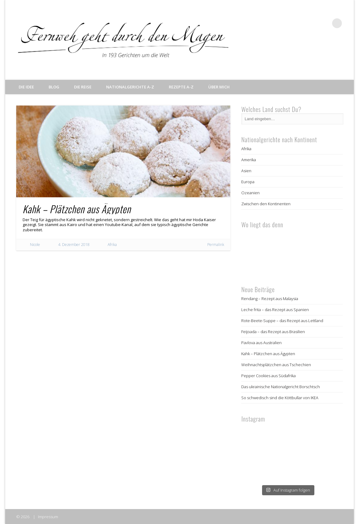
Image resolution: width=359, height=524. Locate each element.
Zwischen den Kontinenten (266, 203)
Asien (246, 170)
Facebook (299, 23)
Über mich (219, 87)
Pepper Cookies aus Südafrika (268, 375)
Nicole (35, 244)
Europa (247, 181)
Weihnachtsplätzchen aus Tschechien (276, 364)
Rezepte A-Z (181, 87)
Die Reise (82, 87)
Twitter (312, 23)
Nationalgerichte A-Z (130, 87)
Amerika (248, 159)
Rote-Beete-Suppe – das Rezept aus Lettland (282, 320)
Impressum (48, 516)
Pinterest (324, 23)
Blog (54, 87)
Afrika (112, 244)
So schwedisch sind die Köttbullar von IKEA (279, 397)
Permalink (215, 244)
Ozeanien (250, 192)
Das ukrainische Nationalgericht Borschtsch (280, 386)
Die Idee (26, 87)
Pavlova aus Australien (261, 342)
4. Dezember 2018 (74, 244)
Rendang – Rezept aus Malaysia (269, 298)
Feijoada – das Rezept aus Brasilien (273, 331)
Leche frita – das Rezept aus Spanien (275, 309)
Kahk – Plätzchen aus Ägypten (77, 209)
